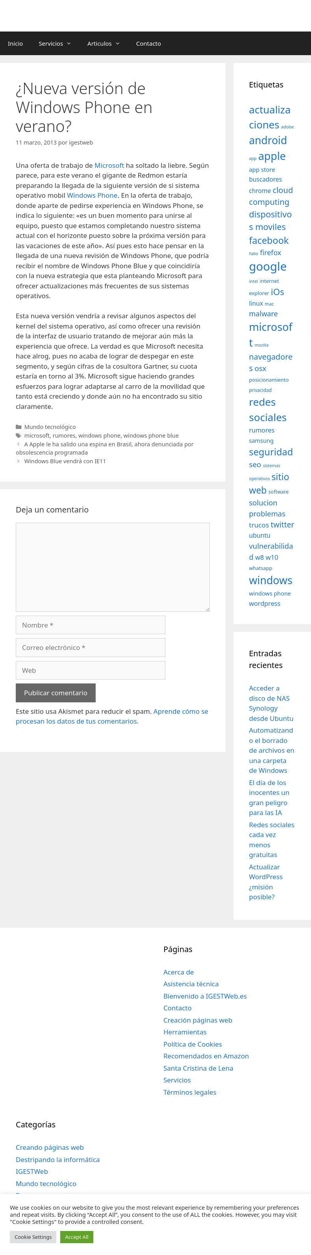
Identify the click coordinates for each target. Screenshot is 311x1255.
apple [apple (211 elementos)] (272, 156)
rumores (64, 435)
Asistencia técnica (191, 983)
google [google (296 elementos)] (268, 266)
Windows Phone (92, 195)
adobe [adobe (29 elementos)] (287, 127)
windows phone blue (151, 435)
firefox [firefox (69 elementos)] (270, 252)
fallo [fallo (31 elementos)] (253, 253)
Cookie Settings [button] (33, 1236)
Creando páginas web (50, 1147)
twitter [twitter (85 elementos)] (282, 524)
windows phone (99, 435)
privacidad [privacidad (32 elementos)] (260, 390)
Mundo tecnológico (50, 427)
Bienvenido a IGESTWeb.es (205, 996)
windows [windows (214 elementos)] (270, 580)
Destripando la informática (58, 1159)
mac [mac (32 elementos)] (269, 304)
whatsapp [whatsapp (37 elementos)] (260, 568)
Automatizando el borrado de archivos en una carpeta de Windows (271, 750)
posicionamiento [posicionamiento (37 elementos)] (269, 379)
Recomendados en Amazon (206, 1055)
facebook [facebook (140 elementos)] (269, 240)
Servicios (59, 43)
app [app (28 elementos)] (253, 158)
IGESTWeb (32, 1171)
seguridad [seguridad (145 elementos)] (271, 452)
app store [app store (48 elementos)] (262, 169)
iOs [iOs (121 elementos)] (277, 292)
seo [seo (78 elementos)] (255, 464)
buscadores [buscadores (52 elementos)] (265, 179)
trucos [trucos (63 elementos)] (259, 524)
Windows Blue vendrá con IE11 (65, 461)
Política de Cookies (192, 1044)
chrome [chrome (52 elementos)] (260, 190)
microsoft (37, 435)
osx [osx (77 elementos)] (260, 368)
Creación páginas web (197, 1020)
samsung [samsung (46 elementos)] (261, 440)
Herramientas (185, 1031)
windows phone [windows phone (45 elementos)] (270, 593)
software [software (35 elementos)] (278, 491)
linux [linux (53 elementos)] (256, 303)
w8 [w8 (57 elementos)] (259, 557)
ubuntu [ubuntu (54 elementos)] (260, 535)
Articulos (107, 43)
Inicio (15, 43)
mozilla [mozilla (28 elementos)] (262, 345)
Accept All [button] (76, 1236)
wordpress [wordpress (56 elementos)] (265, 603)
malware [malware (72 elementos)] (263, 313)
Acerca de (178, 972)
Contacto (148, 43)
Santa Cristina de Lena (198, 1068)
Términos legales (190, 1092)
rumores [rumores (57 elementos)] (262, 430)
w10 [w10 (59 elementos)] (272, 557)
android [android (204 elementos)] (268, 140)
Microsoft (110, 165)
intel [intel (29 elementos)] (253, 281)
